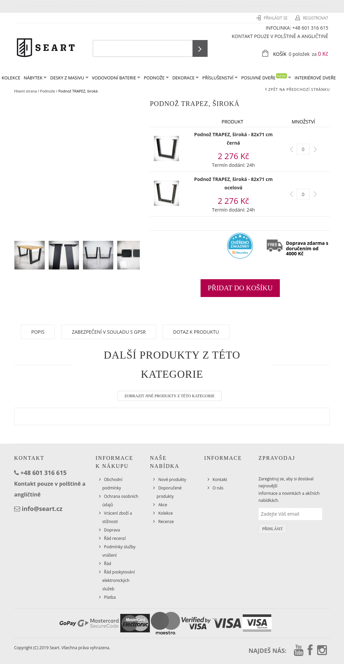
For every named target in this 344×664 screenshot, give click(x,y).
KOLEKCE (11, 78)
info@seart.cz (42, 509)
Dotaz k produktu (196, 332)
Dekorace (185, 78)
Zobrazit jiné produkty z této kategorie (169, 396)
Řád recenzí (115, 538)
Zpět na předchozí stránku (299, 89)
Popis (37, 332)
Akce (162, 505)
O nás (218, 488)
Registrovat (315, 18)
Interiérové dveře (315, 78)
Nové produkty (172, 479)
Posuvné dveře (266, 77)
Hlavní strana (25, 91)
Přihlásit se (276, 18)
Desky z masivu (69, 78)
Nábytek (35, 78)
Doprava (112, 530)
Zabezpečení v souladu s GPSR (109, 332)
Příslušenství (220, 78)
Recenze (166, 521)
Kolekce (165, 513)
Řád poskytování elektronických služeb (118, 580)
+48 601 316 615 (310, 28)
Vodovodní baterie (116, 78)
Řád (107, 563)
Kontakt (220, 479)
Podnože (156, 78)
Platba (110, 597)
